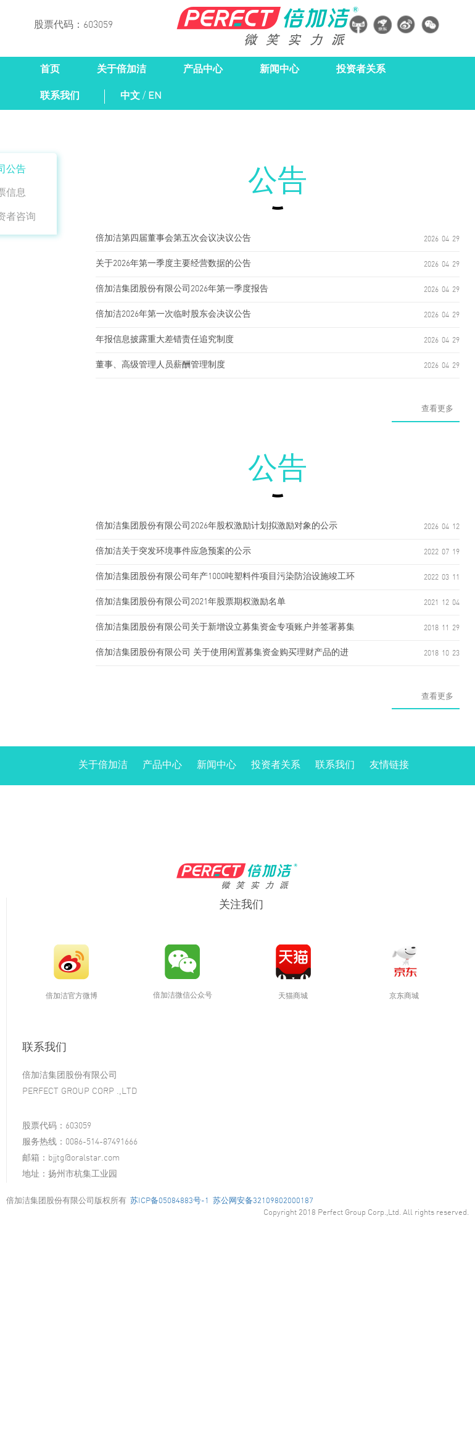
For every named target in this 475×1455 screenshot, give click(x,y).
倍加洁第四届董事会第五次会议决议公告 (173, 238)
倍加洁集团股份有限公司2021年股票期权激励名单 (191, 602)
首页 (50, 69)
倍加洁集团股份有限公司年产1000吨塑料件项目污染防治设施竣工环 (225, 577)
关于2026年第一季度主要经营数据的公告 (173, 264)
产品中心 (203, 69)
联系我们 (60, 96)
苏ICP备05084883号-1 (169, 1200)
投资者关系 (361, 69)
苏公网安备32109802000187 (263, 1200)
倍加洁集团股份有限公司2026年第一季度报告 (182, 289)
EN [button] (155, 96)
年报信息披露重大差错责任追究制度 (165, 339)
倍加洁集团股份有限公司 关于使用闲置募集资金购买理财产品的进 (222, 652)
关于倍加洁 (121, 69)
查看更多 (437, 408)
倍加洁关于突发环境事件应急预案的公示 (173, 551)
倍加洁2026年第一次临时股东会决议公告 (173, 314)
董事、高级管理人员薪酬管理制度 (160, 365)
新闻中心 (279, 69)
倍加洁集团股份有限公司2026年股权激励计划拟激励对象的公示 (216, 526)
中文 (130, 96)
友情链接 (389, 765)
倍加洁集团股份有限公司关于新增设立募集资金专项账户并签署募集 (225, 627)
